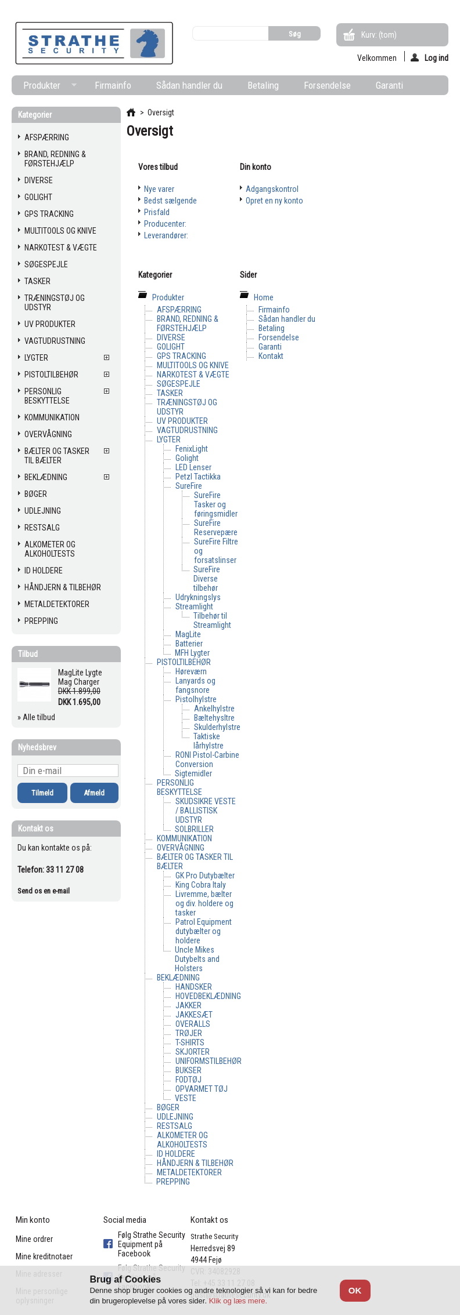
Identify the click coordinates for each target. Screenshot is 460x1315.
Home (264, 297)
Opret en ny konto (274, 200)
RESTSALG (42, 527)
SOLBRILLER (194, 829)
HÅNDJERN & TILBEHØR (62, 587)
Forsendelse (327, 85)
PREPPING (41, 621)
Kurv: (379, 34)
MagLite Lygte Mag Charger (80, 677)
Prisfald (157, 212)
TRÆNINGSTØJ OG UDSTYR (54, 302)
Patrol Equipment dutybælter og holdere (203, 931)
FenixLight (191, 448)
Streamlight (194, 606)
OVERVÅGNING (48, 434)
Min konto (33, 1220)
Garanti (389, 85)
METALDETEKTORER (56, 604)
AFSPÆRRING (46, 137)
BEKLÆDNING (45, 477)
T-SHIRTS (189, 1042)
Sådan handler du (189, 85)
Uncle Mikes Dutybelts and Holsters (197, 959)
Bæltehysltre (214, 717)
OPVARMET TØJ (201, 1089)
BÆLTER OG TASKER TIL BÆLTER (56, 455)
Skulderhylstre (217, 727)
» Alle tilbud (36, 717)
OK (355, 1290)
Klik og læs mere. (238, 1300)
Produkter (44, 87)
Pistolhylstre (196, 699)
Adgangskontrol (272, 189)
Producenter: (165, 223)
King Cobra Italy (200, 884)
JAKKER (188, 1005)
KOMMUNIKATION (52, 417)
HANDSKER (193, 986)
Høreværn (191, 671)
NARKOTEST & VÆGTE (60, 247)
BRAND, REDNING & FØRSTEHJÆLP (55, 159)
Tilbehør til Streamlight (212, 620)
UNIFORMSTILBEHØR (208, 1061)
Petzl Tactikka (198, 476)
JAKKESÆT (194, 1014)
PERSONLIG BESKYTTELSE (47, 396)
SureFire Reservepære (216, 527)
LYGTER (36, 357)
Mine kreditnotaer (44, 1256)
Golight (187, 458)
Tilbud (28, 654)
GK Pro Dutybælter (205, 875)
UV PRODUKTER (50, 324)
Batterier (189, 643)
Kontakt (270, 356)
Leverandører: (166, 235)
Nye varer (159, 189)
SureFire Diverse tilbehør (206, 579)
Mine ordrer (34, 1239)
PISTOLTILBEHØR (51, 374)
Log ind (429, 57)
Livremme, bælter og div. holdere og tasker (204, 903)
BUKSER (188, 1070)
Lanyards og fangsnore (195, 685)
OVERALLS (192, 1024)
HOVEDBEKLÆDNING (208, 996)
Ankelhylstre (214, 708)
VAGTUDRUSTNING (54, 341)
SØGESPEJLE (46, 264)
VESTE (185, 1098)
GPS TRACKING (49, 214)
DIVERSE (38, 180)
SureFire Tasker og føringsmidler (216, 504)
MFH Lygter (192, 653)
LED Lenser (193, 467)
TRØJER (188, 1033)
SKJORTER (192, 1051)
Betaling (263, 85)
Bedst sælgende (170, 200)
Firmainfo (113, 85)
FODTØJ (188, 1079)
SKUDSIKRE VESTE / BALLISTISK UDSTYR (205, 810)
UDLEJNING (42, 510)
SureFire (188, 486)
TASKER (37, 281)
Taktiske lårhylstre (208, 741)
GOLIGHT (38, 197)
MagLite (188, 634)
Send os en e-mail (43, 891)
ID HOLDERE (43, 570)
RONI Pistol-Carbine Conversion (207, 759)
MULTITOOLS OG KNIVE (60, 230)
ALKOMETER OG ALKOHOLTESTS (50, 549)
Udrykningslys (198, 597)
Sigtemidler (193, 773)
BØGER (35, 494)
